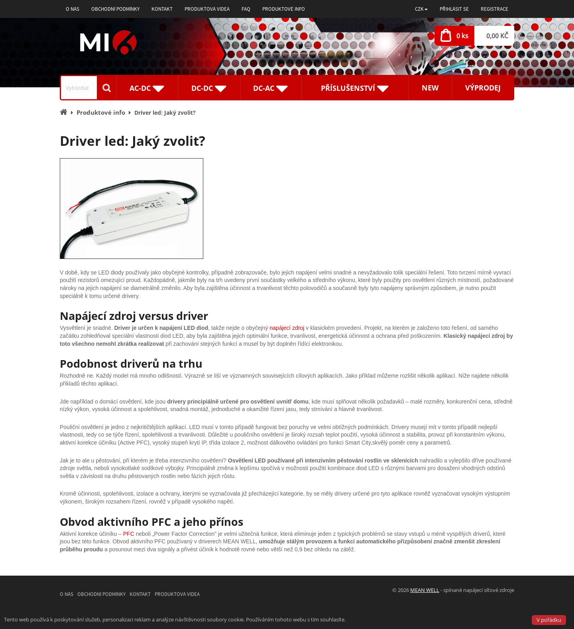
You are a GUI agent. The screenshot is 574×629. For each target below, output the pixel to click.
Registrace (494, 9)
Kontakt (162, 9)
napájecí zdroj (286, 328)
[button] (421, 9)
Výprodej (483, 87)
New (430, 87)
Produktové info (283, 9)
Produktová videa (207, 9)
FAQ (246, 9)
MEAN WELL (424, 590)
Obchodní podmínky (115, 9)
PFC (128, 534)
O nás (72, 9)
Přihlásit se (454, 9)
